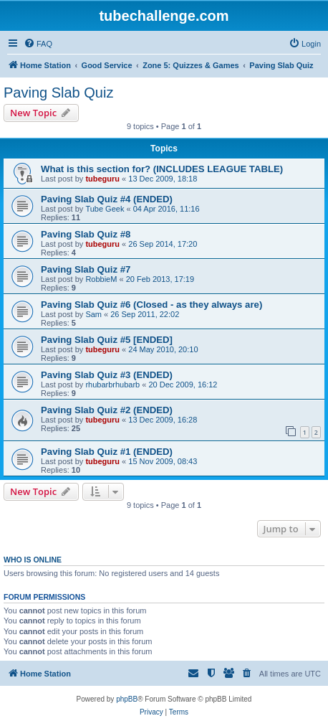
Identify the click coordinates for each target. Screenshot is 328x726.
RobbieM (101, 279)
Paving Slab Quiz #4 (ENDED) (107, 199)
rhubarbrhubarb (112, 384)
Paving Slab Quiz (58, 92)
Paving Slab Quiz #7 (85, 269)
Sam (93, 314)
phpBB (127, 699)
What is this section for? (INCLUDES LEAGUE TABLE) (162, 169)
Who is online (33, 559)
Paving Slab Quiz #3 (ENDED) (107, 374)
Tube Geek (104, 208)
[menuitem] (38, 43)
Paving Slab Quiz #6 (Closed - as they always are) (151, 304)
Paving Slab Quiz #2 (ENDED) (107, 410)
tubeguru (102, 178)
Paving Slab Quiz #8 (85, 234)
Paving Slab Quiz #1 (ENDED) (107, 451)
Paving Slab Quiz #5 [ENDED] (107, 339)
